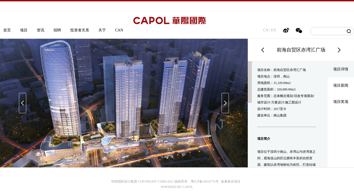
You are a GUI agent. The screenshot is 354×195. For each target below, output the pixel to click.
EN (273, 30)
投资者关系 (79, 30)
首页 (7, 30)
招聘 (57, 30)
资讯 (40, 30)
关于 (102, 30)
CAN (119, 30)
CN (265, 30)
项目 (24, 30)
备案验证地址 (230, 181)
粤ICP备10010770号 (205, 181)
